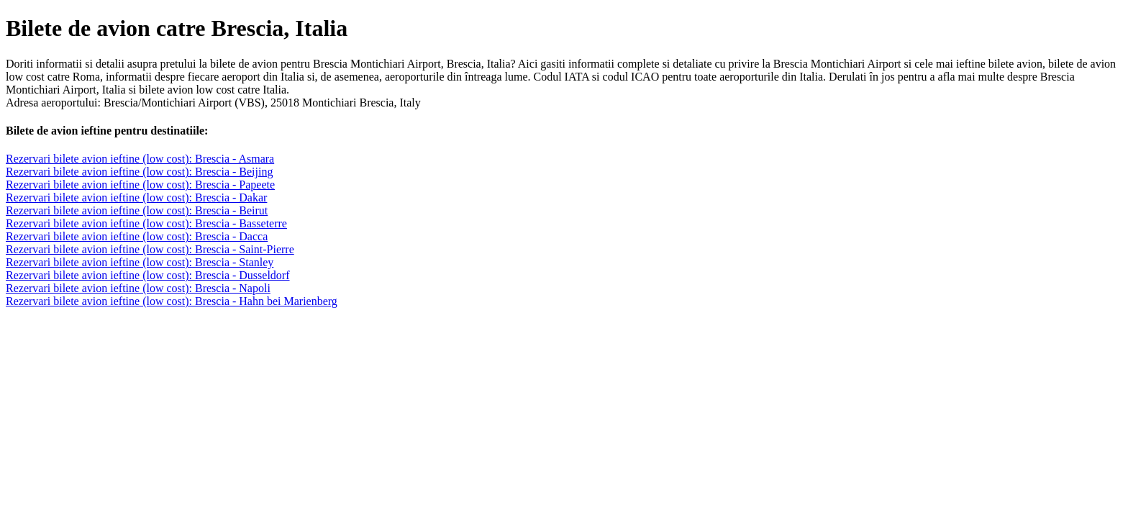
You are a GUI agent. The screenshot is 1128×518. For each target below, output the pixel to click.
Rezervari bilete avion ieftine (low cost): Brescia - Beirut (137, 210)
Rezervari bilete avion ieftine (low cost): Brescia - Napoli (138, 288)
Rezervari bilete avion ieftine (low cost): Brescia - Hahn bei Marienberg (171, 301)
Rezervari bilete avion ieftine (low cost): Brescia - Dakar (136, 197)
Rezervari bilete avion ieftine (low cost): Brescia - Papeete (140, 184)
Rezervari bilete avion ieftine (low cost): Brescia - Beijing (139, 171)
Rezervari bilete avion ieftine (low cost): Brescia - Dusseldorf (148, 275)
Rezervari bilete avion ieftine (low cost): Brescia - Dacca (137, 236)
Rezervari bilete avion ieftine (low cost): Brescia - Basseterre (146, 223)
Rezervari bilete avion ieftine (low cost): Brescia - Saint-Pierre (150, 249)
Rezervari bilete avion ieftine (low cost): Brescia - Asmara (140, 159)
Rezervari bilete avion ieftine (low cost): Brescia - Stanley (139, 262)
